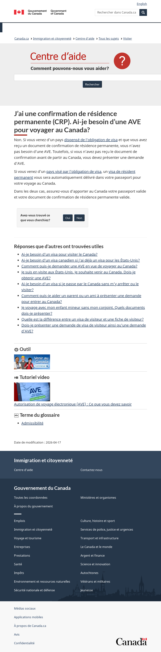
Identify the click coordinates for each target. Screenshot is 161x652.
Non (79, 218)
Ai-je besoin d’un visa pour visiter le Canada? (59, 254)
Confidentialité (24, 643)
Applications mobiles (28, 617)
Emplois (19, 521)
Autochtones (89, 573)
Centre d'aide (23, 470)
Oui (67, 218)
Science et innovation (95, 564)
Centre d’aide (85, 39)
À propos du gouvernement (33, 506)
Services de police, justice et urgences (106, 529)
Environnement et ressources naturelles (42, 581)
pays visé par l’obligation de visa (73, 171)
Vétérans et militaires (95, 581)
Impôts (19, 573)
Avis (17, 634)
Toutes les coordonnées (30, 498)
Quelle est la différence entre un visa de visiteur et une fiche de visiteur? (82, 319)
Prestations (22, 555)
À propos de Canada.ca (30, 626)
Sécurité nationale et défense (34, 590)
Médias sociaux (24, 608)
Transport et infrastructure (99, 538)
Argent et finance (92, 555)
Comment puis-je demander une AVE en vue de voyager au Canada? (79, 266)
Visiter (127, 39)
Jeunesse (86, 590)
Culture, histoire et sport (97, 521)
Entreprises (22, 547)
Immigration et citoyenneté (52, 39)
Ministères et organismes (98, 498)
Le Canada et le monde (96, 547)
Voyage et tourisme (27, 538)
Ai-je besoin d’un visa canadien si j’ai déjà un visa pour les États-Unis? (80, 260)
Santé (18, 564)
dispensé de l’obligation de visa (91, 139)
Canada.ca (21, 39)
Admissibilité (32, 423)
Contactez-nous (91, 470)
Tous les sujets (109, 39)
